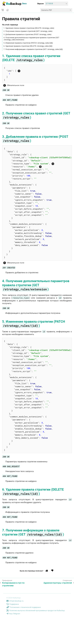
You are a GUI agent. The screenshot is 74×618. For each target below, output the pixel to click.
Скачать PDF (46, 10)
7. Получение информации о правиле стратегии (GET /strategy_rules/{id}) (33, 49)
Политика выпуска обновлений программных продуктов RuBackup (35, 610)
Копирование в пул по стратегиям (13, 584)
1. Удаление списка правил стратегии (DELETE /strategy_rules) (29, 28)
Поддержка (12, 604)
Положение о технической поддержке (23, 607)
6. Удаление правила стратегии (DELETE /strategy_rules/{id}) (28, 46)
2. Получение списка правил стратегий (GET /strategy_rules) (28, 31)
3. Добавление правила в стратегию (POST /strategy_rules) (27, 34)
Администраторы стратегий (58, 583)
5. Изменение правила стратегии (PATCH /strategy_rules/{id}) (28, 43)
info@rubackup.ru (14, 601)
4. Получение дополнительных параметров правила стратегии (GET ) (35, 285)
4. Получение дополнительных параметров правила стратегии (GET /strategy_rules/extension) (31, 39)
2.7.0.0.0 (49, 3)
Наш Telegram (13, 614)
